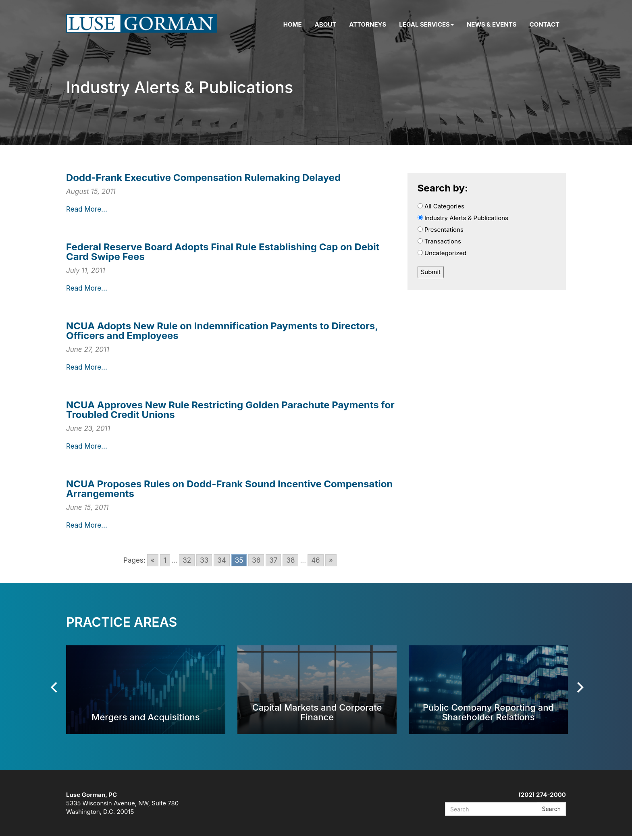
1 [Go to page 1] (165, 560)
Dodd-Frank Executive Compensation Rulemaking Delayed (203, 177)
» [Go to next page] (331, 560)
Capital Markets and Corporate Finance (317, 712)
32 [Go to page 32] (187, 560)
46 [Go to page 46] (315, 560)
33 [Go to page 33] (204, 560)
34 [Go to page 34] (221, 560)
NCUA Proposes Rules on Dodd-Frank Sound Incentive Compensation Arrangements (229, 488)
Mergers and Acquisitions (145, 717)
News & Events (492, 24)
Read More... (86, 209)
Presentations (441, 229)
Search (551, 808)
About (326, 24)
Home (292, 24)
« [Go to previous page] (153, 560)
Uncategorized (442, 253)
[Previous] (55, 688)
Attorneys (367, 24)
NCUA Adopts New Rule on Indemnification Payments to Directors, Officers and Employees (222, 330)
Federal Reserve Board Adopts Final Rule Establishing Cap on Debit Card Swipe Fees (223, 251)
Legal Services (426, 24)
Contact (544, 24)
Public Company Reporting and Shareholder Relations (488, 712)
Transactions (439, 241)
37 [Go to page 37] (273, 560)
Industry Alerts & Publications (463, 218)
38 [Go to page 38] (290, 560)
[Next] (579, 688)
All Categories (441, 206)
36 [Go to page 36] (256, 560)
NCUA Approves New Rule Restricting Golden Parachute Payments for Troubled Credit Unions (230, 409)
